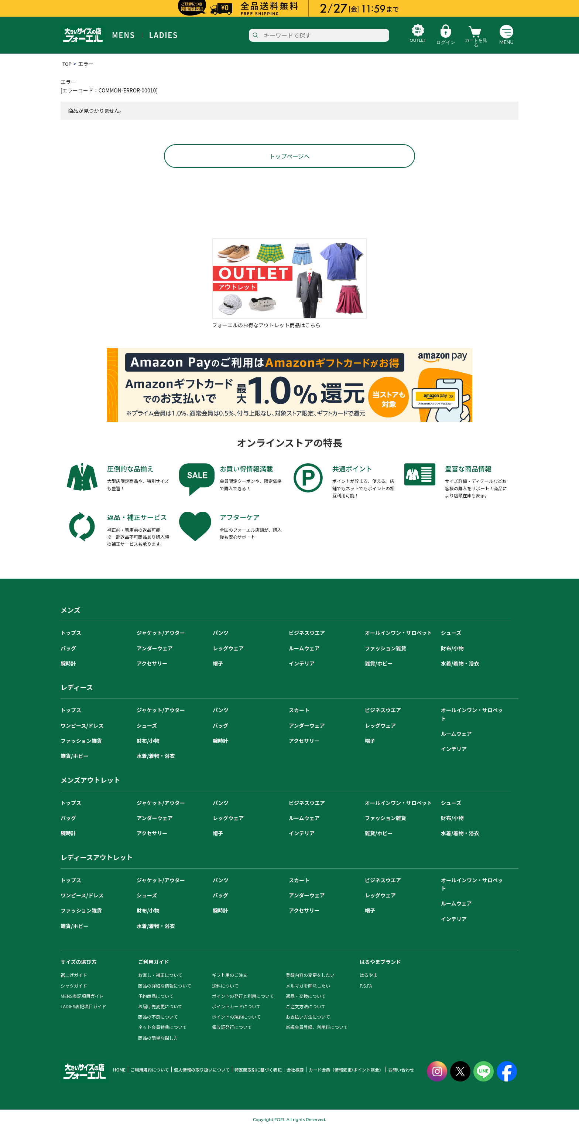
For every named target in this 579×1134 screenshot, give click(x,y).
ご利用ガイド (153, 966)
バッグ (68, 653)
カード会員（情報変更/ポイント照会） (334, 1074)
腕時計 (68, 668)
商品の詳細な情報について (164, 990)
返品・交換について (306, 1001)
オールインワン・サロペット (398, 638)
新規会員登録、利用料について (317, 1032)
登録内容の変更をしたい (310, 980)
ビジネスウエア (307, 638)
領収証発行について (232, 1032)
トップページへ (289, 160)
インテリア (302, 668)
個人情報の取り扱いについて (197, 1074)
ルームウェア (304, 653)
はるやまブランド (380, 966)
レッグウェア (228, 653)
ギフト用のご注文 (229, 980)
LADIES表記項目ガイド (83, 1011)
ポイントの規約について (236, 1022)
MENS (123, 35)
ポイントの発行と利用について (243, 1001)
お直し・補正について (160, 980)
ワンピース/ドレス (82, 730)
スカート (299, 715)
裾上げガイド (74, 980)
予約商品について (156, 1001)
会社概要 (286, 1074)
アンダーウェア (154, 653)
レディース (77, 692)
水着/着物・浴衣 (460, 668)
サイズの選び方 (79, 966)
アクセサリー (152, 668)
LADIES (163, 35)
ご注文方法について (306, 1011)
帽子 (218, 668)
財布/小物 (452, 653)
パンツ (221, 638)
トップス (71, 638)
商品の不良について (158, 1022)
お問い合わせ (386, 1074)
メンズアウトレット (90, 784)
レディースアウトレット (97, 862)
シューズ (451, 638)
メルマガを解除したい (308, 990)
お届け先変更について (160, 1011)
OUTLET (410, 42)
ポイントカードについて (236, 1011)
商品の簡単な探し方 (158, 1042)
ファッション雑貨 (385, 653)
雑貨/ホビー (379, 668)
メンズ (70, 615)
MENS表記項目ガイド (82, 1001)
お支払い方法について (308, 1022)
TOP (67, 63)
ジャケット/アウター (161, 638)
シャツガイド (74, 990)
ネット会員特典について (162, 1032)
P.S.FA (366, 990)
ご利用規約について (148, 1074)
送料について (225, 990)
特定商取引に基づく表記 (251, 1074)
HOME (119, 1074)
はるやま (368, 980)
